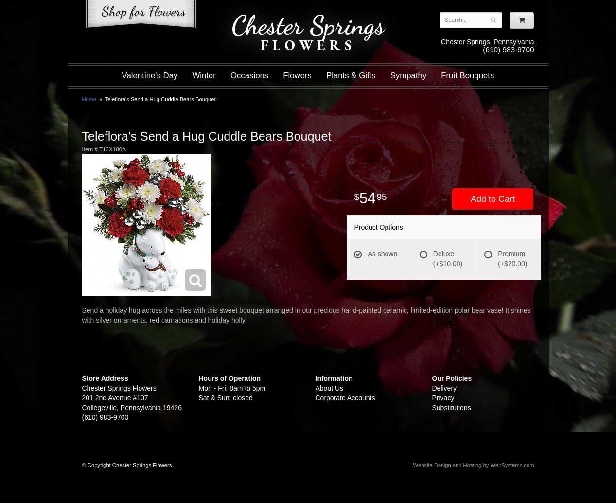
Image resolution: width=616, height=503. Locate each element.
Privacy (443, 398)
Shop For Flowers (141, 16)
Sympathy (408, 75)
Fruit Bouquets (467, 75)
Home (89, 99)
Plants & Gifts (351, 75)
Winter (203, 75)
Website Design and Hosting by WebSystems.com (473, 465)
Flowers (297, 75)
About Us (330, 388)
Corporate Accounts (345, 398)
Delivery (444, 388)
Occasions (249, 75)
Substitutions (451, 408)
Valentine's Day (150, 75)
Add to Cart (493, 199)
